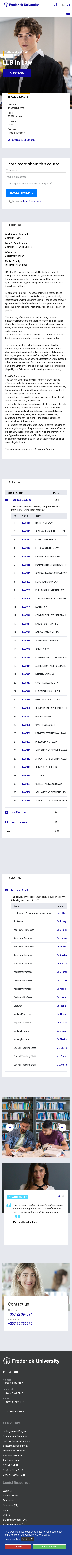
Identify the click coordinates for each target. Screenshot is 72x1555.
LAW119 (26, 573)
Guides (6, 1515)
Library (6, 1510)
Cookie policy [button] (42, 1534)
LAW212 (26, 632)
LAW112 (26, 539)
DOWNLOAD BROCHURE (21, 140)
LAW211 (26, 624)
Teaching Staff (19, 890)
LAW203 (26, 590)
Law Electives (39, 812)
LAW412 (26, 758)
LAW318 (26, 691)
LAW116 (26, 565)
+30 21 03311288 (14, 1402)
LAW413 (26, 767)
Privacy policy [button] (12, 1539)
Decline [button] (18, 1546)
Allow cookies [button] (49, 1546)
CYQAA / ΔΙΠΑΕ (10, 1465)
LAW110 (26, 522)
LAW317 (26, 683)
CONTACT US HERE (16, 1411)
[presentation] (10, 1128)
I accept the (26, 201)
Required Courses (39, 500)
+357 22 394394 (20, 1314)
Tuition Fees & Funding (14, 1450)
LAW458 (26, 792)
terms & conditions (32, 201)
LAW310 (26, 657)
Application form (11, 1460)
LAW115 (26, 556)
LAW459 (26, 800)
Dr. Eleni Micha (64, 1039)
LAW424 (26, 775)
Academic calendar (12, 1455)
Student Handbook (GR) (14, 1524)
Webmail (7, 1490)
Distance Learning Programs (17, 1441)
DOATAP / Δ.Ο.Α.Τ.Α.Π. (14, 1475)
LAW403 (26, 742)
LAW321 (26, 716)
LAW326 (26, 725)
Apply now (17, 72)
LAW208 (26, 598)
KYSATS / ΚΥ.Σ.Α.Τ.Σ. (13, 1470)
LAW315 (26, 674)
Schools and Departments (16, 1446)
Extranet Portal (10, 1495)
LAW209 (26, 607)
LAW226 (26, 649)
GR (68, 4)
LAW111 (26, 531)
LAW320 (26, 708)
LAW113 (26, 548)
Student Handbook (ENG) (15, 1520)
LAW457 (26, 784)
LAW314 (26, 666)
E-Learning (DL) (10, 1505)
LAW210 (26, 615)
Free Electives (39, 822)
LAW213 (26, 640)
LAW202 (26, 582)
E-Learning (8, 1500)
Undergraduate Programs (15, 1431)
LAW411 (26, 750)
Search (55, 5)
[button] (59, 1196)
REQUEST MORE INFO (21, 192)
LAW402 (26, 733)
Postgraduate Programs (15, 1436)
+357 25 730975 (20, 1323)
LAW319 (26, 699)
